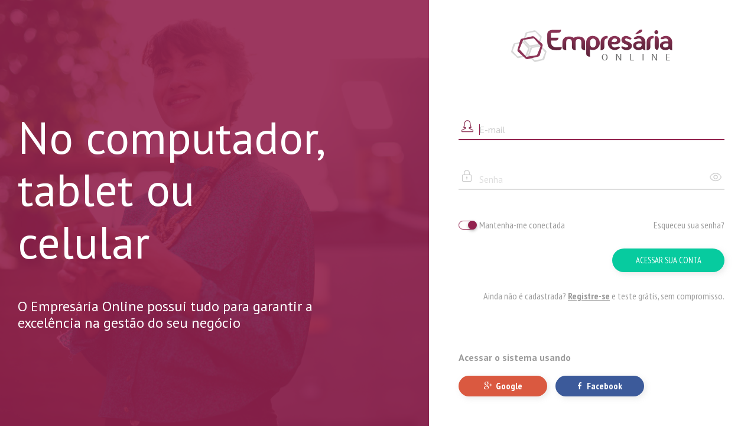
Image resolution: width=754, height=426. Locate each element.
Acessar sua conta (668, 260)
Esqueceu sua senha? (689, 225)
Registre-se (589, 296)
